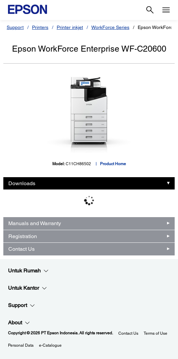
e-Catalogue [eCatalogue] (50, 345)
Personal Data (21, 345)
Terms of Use (155, 333)
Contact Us (21, 249)
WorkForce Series (110, 27)
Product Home (113, 164)
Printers (40, 27)
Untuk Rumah (28, 270)
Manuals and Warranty (34, 223)
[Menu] (166, 10)
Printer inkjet (70, 27)
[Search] (150, 10)
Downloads (21, 183)
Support (15, 27)
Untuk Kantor (27, 288)
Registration (22, 236)
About (19, 322)
